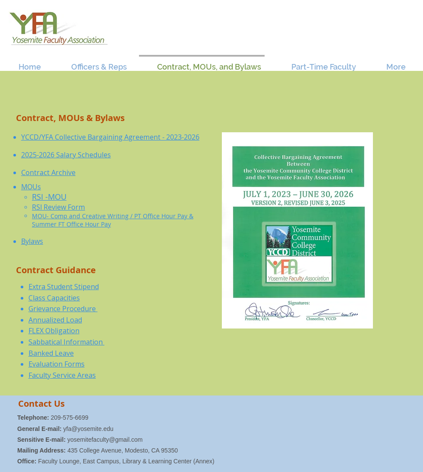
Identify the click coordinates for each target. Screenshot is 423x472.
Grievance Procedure (63, 308)
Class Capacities (54, 298)
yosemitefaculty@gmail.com (105, 439)
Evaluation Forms (56, 364)
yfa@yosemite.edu (88, 428)
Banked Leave (51, 353)
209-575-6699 (52, 417)
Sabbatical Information (66, 342)
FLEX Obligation (53, 330)
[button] (92, 63)
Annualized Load (55, 320)
